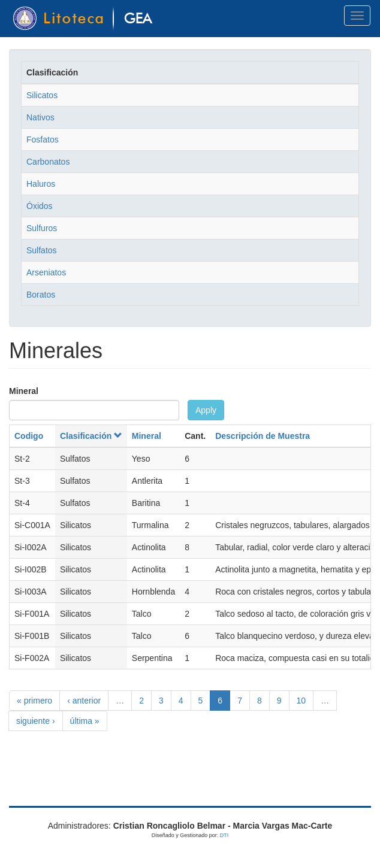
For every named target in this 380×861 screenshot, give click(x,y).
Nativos (40, 117)
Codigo (28, 436)
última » (84, 721)
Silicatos (42, 95)
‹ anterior (84, 700)
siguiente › (35, 721)
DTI (224, 835)
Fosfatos (42, 139)
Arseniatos (46, 272)
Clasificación (91, 436)
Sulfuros (41, 228)
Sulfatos (41, 250)
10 (301, 700)
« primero (34, 700)
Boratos (40, 294)
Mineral (23, 391)
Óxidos (39, 206)
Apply (205, 410)
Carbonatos (48, 161)
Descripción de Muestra (262, 436)
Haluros (40, 184)
